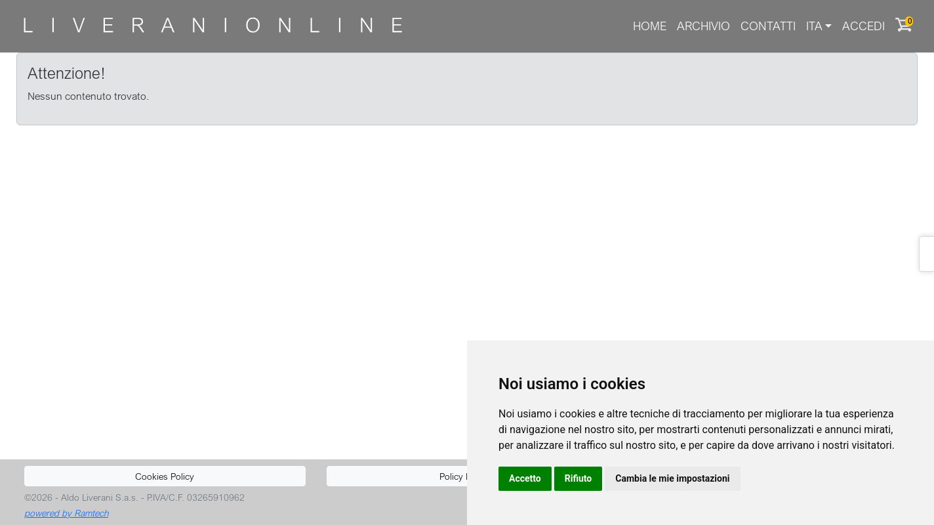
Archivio (703, 26)
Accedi (863, 26)
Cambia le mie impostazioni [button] (672, 478)
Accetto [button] (525, 478)
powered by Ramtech (66, 512)
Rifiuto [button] (578, 478)
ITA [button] (814, 26)
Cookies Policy (164, 476)
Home (649, 26)
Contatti (768, 26)
